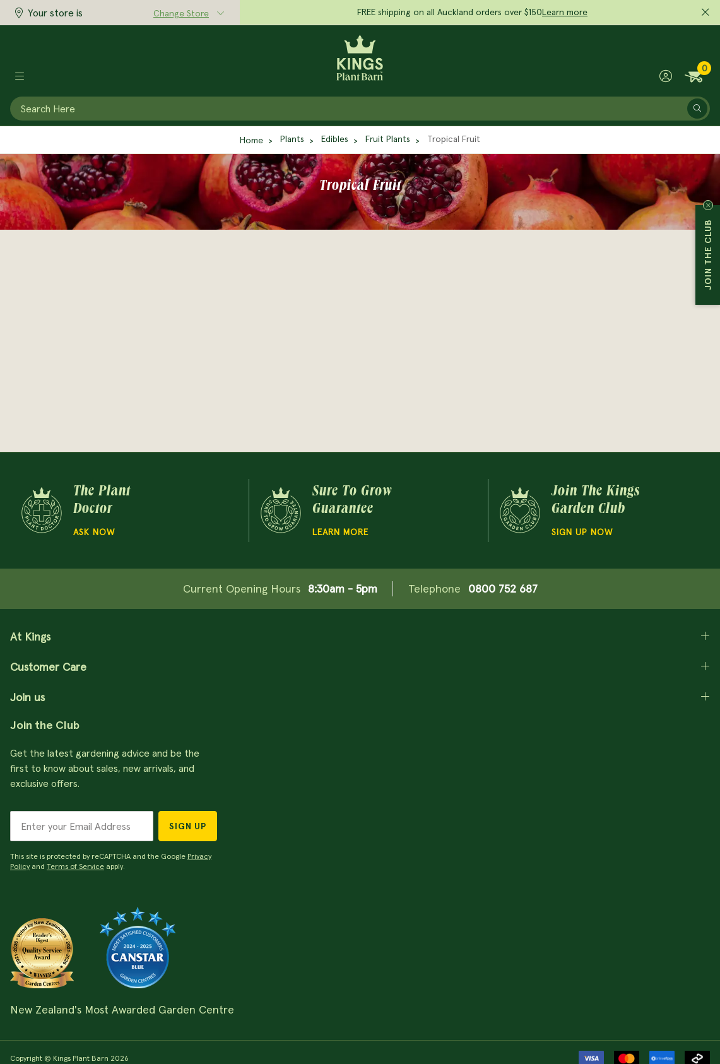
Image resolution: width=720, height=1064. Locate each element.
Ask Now (94, 532)
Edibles (334, 139)
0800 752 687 (503, 588)
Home (251, 140)
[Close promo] (705, 12)
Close (708, 205)
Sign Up (187, 826)
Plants (292, 139)
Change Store (181, 13)
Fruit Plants (387, 139)
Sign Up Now (582, 532)
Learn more (564, 12)
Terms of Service (75, 866)
